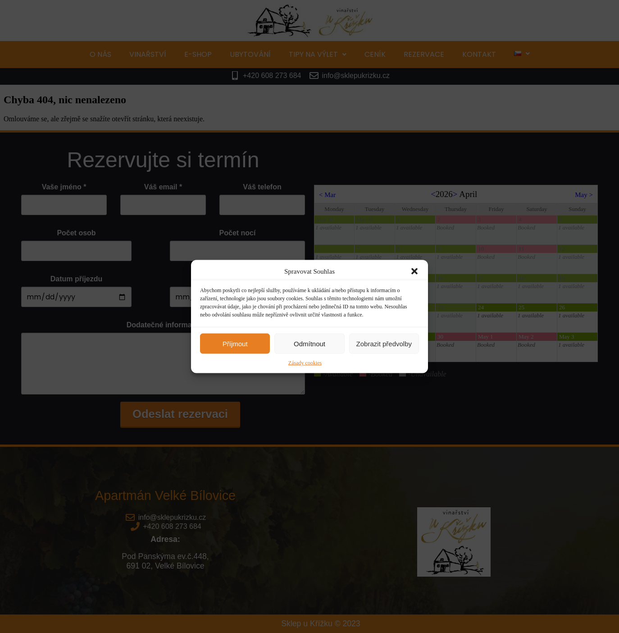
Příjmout (235, 343)
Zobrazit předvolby (384, 343)
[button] (414, 271)
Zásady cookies (305, 363)
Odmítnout (309, 343)
